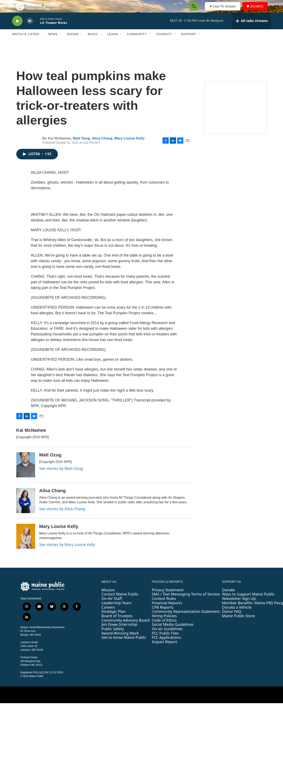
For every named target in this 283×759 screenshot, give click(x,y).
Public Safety (113, 638)
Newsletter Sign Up (239, 607)
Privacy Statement (168, 599)
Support (188, 43)
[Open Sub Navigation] (42, 43)
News (53, 43)
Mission (108, 599)
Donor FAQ (231, 620)
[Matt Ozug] (25, 474)
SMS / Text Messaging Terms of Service (186, 603)
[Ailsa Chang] (25, 510)
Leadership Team (117, 612)
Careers (108, 616)
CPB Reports (163, 616)
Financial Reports (167, 612)
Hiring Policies (164, 625)
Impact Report (164, 651)
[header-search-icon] (193, 11)
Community (137, 43)
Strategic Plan (114, 620)
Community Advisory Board (126, 629)
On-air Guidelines (167, 638)
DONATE (259, 11)
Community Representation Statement (186, 620)
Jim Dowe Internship (119, 633)
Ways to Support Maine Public (248, 603)
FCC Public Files (165, 642)
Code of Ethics (164, 629)
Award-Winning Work (120, 642)
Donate (228, 599)
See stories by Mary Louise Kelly (67, 553)
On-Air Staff (112, 607)
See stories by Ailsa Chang (62, 518)
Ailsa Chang (102, 148)
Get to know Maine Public (124, 646)
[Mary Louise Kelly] (25, 545)
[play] (17, 30)
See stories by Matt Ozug (61, 477)
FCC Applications (166, 646)
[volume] (29, 30)
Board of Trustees (117, 625)
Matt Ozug (81, 148)
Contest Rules (164, 607)
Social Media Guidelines (173, 633)
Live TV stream (223, 10)
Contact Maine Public (120, 603)
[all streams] (251, 30)
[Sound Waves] (235, 117)
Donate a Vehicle (236, 616)
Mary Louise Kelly (129, 148)
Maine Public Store (238, 625)
